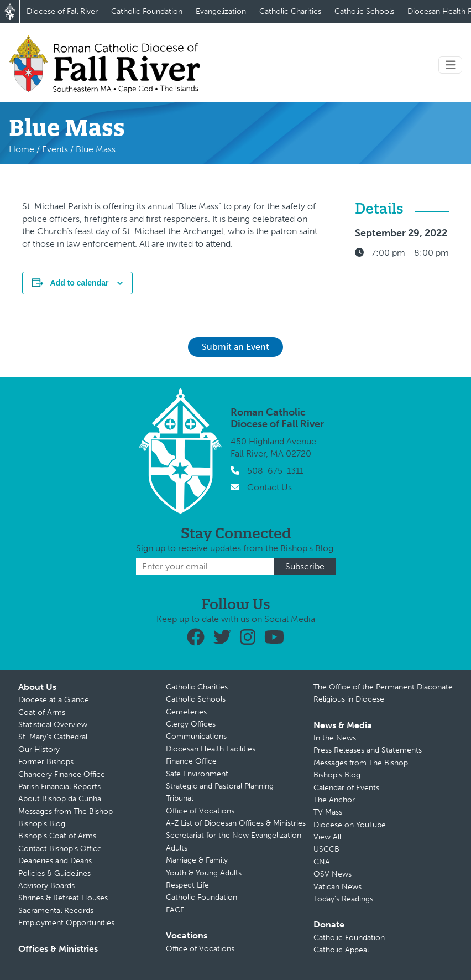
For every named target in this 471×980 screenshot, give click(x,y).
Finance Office (191, 761)
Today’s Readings (343, 899)
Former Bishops (46, 761)
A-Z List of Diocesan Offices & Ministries (236, 823)
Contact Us (269, 487)
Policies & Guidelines (54, 873)
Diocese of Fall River (62, 11)
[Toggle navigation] (450, 65)
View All (327, 837)
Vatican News (337, 886)
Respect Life (187, 885)
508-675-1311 (275, 470)
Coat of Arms (41, 712)
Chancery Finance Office (61, 774)
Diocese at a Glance (53, 699)
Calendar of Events (346, 787)
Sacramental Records (55, 910)
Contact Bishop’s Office (60, 848)
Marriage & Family (197, 860)
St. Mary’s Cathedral (52, 737)
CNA (321, 862)
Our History (39, 749)
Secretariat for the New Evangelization (233, 835)
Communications (196, 736)
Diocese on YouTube (349, 824)
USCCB (326, 849)
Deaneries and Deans (55, 860)
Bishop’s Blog (41, 823)
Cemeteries (186, 712)
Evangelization (221, 11)
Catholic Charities (290, 11)
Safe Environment (197, 774)
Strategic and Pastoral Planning (220, 786)
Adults (176, 848)
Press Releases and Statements (367, 750)
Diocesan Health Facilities (210, 749)
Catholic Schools (364, 11)
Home (21, 149)
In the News (334, 738)
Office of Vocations (200, 811)
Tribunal (179, 798)
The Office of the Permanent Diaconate (383, 687)
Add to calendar (79, 282)
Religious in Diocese (348, 699)
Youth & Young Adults (204, 873)
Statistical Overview (52, 724)
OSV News (332, 874)
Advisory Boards (46, 885)
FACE (175, 910)
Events (55, 149)
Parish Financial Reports (59, 786)
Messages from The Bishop (65, 811)
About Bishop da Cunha (59, 798)
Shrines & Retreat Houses (63, 898)
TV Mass (327, 812)
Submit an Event (235, 346)
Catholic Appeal (341, 950)
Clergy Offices (191, 724)
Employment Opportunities (66, 922)
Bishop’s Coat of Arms (57, 836)
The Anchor (334, 800)
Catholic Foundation (146, 11)
